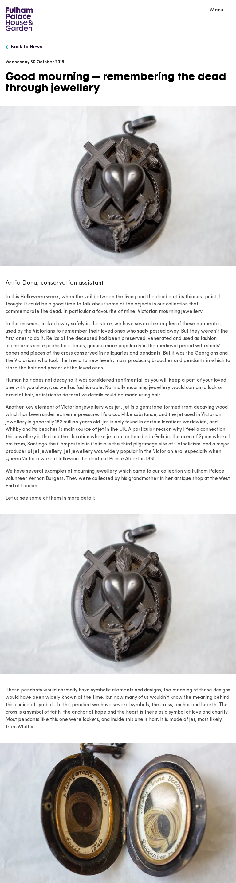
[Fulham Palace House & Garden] (18, 18)
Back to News (24, 47)
